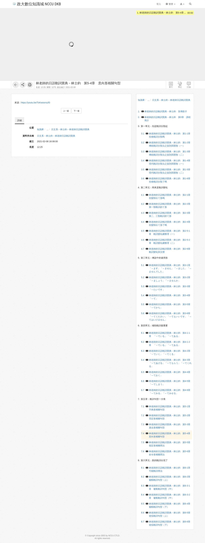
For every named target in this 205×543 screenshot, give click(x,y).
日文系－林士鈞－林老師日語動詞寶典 (70, 129)
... (48, 129)
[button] (182, 4)
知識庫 (40, 129)
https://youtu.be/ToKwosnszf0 (35, 102)
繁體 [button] (170, 4)
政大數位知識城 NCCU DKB (36, 4)
